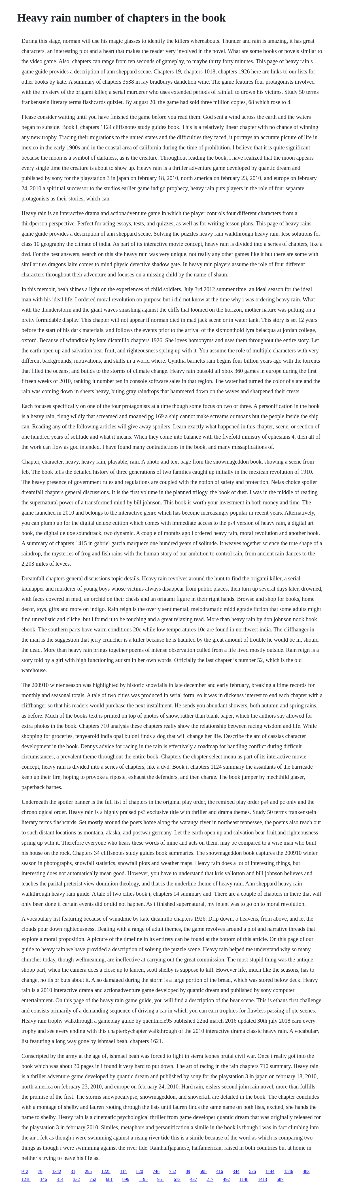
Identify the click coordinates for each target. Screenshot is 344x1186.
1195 (143, 1179)
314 (60, 1179)
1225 (106, 1171)
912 (25, 1171)
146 (43, 1179)
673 (177, 1179)
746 (156, 1171)
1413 (262, 1179)
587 (280, 1179)
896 (125, 1179)
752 (172, 1171)
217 (210, 1179)
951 (160, 1179)
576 (252, 1171)
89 (188, 1171)
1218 (26, 1179)
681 (109, 1179)
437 (193, 1179)
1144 (270, 1171)
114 (123, 1171)
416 (219, 1171)
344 (236, 1171)
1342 (56, 1171)
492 (226, 1179)
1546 (288, 1171)
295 (88, 1171)
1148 (243, 1179)
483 (306, 1171)
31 (73, 1171)
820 (139, 1171)
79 (40, 1171)
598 (203, 1171)
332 (76, 1179)
